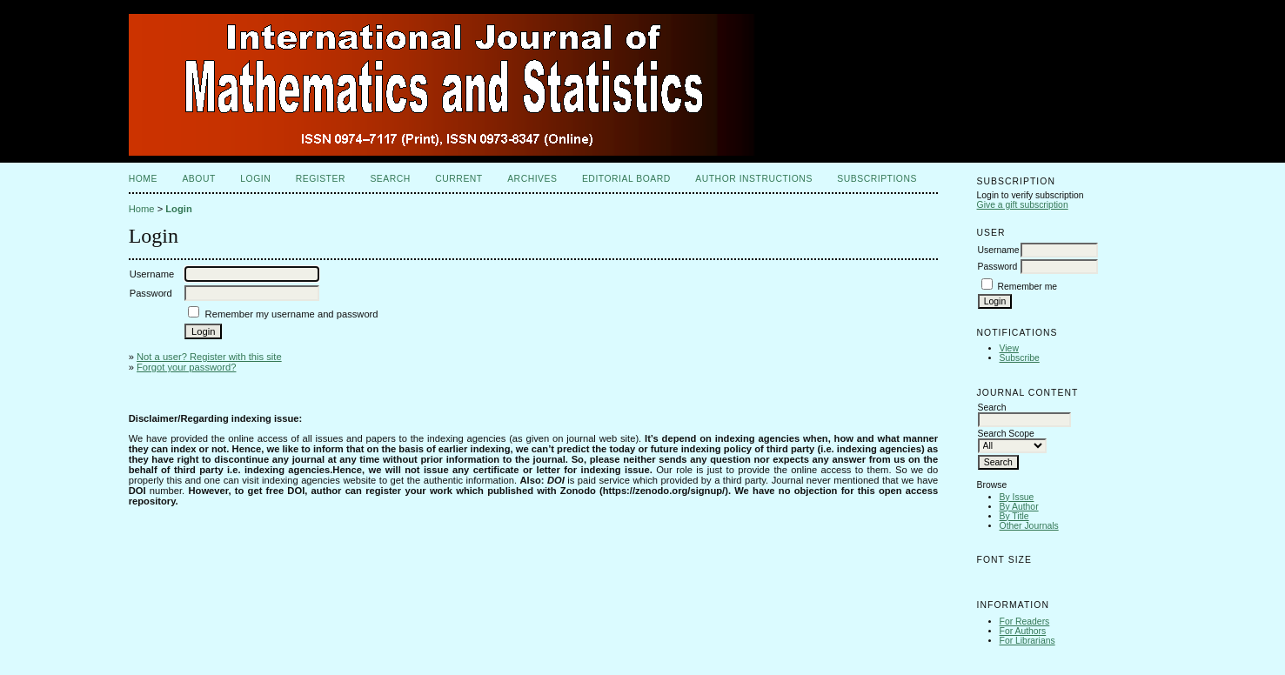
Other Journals (1029, 526)
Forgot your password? (186, 367)
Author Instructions (754, 179)
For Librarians (1027, 640)
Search (390, 179)
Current (458, 179)
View (1009, 348)
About (198, 179)
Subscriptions (877, 179)
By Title (1014, 516)
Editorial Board (626, 179)
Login (255, 179)
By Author (1019, 506)
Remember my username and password (291, 314)
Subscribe (1020, 358)
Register (320, 179)
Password (998, 266)
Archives (532, 179)
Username (999, 250)
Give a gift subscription (1022, 205)
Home (143, 179)
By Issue (1017, 497)
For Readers (1025, 621)
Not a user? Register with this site (209, 356)
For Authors (1023, 631)
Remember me (1027, 286)
